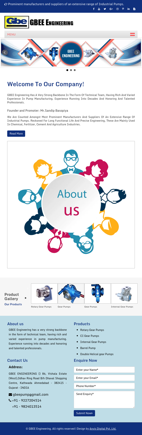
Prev (5, 53)
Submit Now (84, 413)
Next (137, 53)
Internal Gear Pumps (93, 342)
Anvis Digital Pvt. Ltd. (102, 429)
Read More (16, 133)
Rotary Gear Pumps (92, 330)
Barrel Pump (88, 348)
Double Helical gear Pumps (97, 354)
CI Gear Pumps (89, 336)
